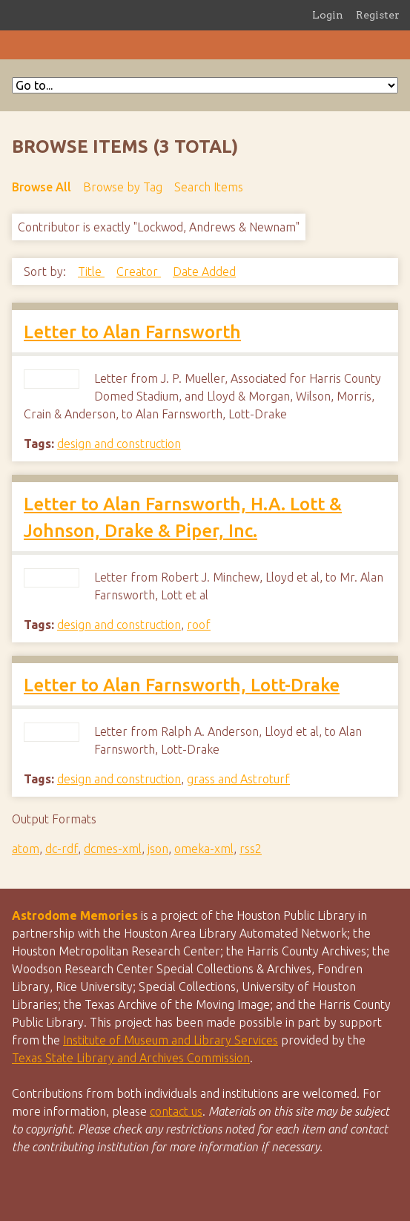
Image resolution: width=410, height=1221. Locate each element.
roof (199, 624)
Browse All (41, 187)
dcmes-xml (113, 848)
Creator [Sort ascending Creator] (138, 271)
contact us (176, 1111)
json (158, 848)
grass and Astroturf (238, 779)
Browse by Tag (122, 187)
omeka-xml (204, 848)
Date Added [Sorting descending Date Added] (204, 271)
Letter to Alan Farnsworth (132, 332)
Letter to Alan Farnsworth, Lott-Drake (182, 685)
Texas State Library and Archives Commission (131, 1057)
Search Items (208, 187)
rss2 (250, 848)
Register (378, 15)
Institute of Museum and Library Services (170, 1040)
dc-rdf (61, 848)
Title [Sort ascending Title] (91, 271)
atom (25, 848)
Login (327, 15)
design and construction (119, 443)
